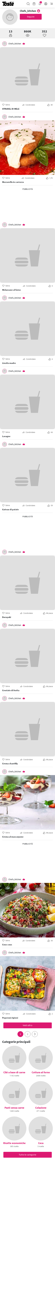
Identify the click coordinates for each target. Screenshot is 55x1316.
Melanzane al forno (11, 290)
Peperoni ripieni (10, 1018)
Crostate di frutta (10, 690)
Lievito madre (9, 363)
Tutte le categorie (27, 1155)
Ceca (40, 1143)
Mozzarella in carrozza (13, 182)
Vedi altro (27, 1025)
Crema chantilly (10, 763)
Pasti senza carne (14, 1107)
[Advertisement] (27, 205)
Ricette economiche (14, 1143)
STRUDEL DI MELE (10, 109)
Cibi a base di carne (14, 1072)
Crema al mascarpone (12, 836)
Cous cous (7, 944)
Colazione (40, 1107)
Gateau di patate (10, 509)
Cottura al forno (41, 1072)
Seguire (30, 17)
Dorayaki (6, 617)
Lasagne (6, 436)
